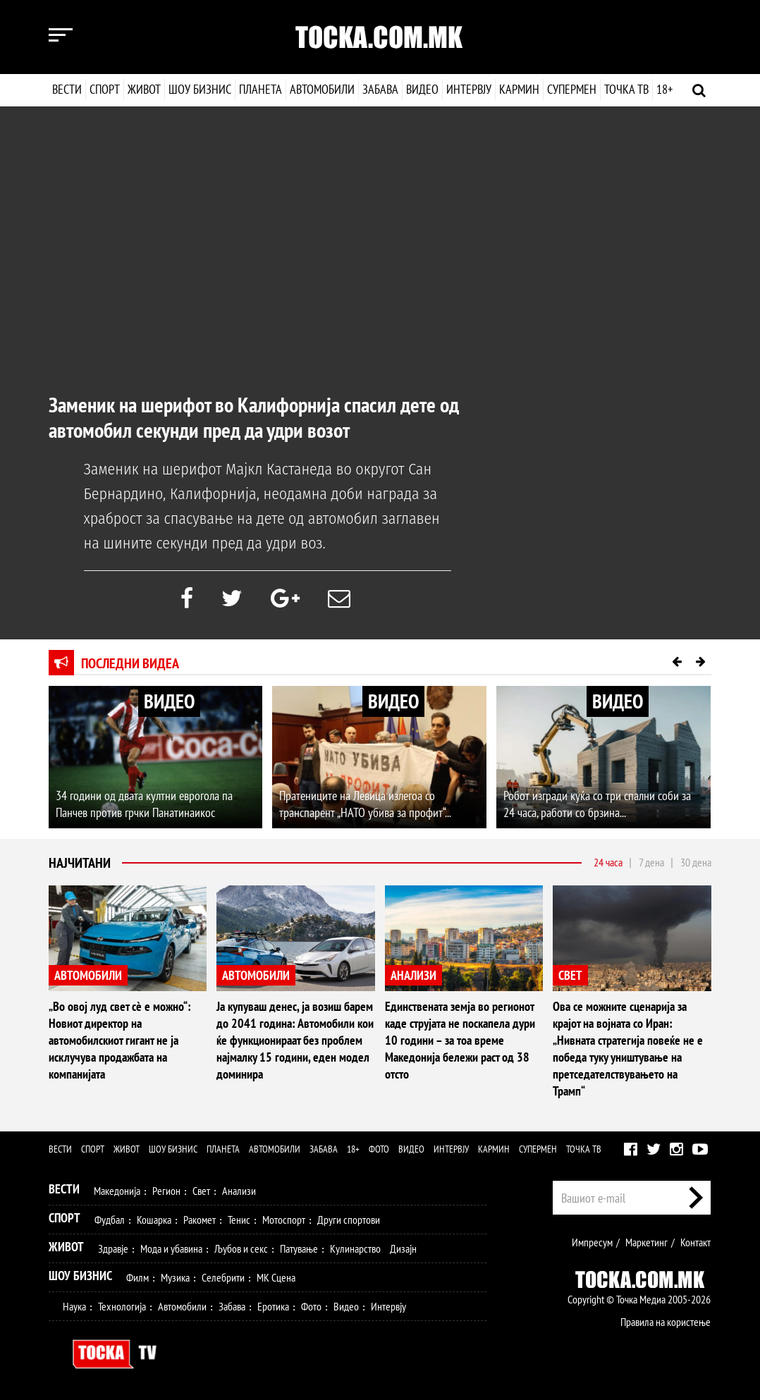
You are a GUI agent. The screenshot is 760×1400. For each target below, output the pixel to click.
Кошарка (154, 1219)
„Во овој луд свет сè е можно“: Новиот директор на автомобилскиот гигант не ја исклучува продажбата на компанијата (120, 1040)
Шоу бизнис (199, 89)
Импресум (592, 1242)
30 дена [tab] (695, 862)
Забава (380, 89)
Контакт (695, 1242)
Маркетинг (646, 1242)
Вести (67, 89)
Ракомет (199, 1219)
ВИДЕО (169, 701)
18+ (664, 89)
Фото (379, 1149)
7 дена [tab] (651, 862)
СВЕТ (570, 975)
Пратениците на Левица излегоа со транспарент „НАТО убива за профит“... (365, 804)
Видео (421, 89)
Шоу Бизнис (80, 1275)
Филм (137, 1277)
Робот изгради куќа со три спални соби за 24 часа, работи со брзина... (597, 804)
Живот (144, 89)
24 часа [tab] (608, 862)
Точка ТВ (625, 89)
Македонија (117, 1191)
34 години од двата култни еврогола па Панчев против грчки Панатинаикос (144, 804)
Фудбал (109, 1219)
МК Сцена (276, 1277)
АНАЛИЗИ (413, 975)
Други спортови (348, 1219)
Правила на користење (665, 1322)
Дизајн (403, 1248)
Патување (299, 1248)
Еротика (273, 1306)
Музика (175, 1277)
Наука (74, 1306)
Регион (166, 1191)
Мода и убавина (171, 1248)
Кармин (518, 89)
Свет (201, 1191)
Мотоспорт (283, 1219)
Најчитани (80, 863)
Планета (260, 89)
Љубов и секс (241, 1248)
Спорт (105, 89)
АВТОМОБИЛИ (88, 975)
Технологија (122, 1306)
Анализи (239, 1191)
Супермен (571, 89)
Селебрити (223, 1277)
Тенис (239, 1219)
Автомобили (322, 89)
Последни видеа (130, 663)
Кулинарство (355, 1248)
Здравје (113, 1248)
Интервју (468, 89)
